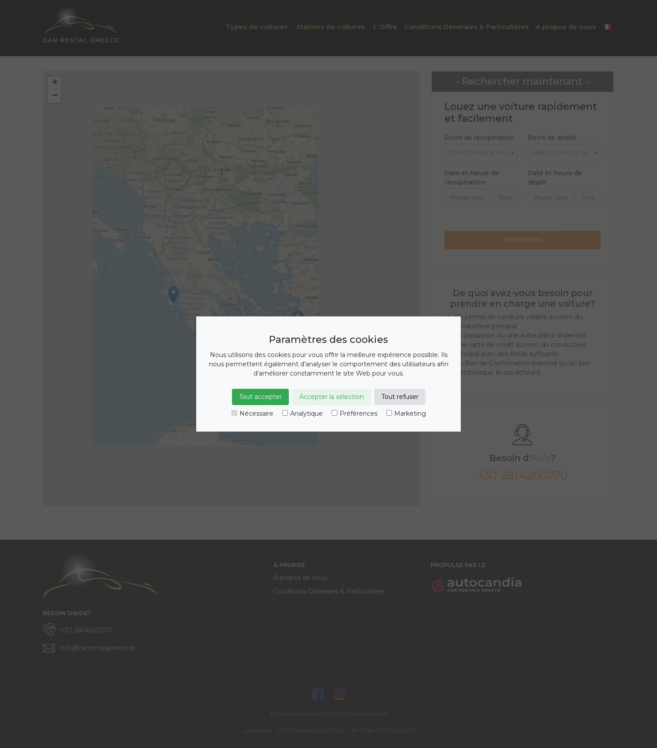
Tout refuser (399, 397)
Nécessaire (252, 413)
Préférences (354, 413)
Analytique (302, 413)
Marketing (406, 413)
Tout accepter (260, 397)
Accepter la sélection (331, 397)
